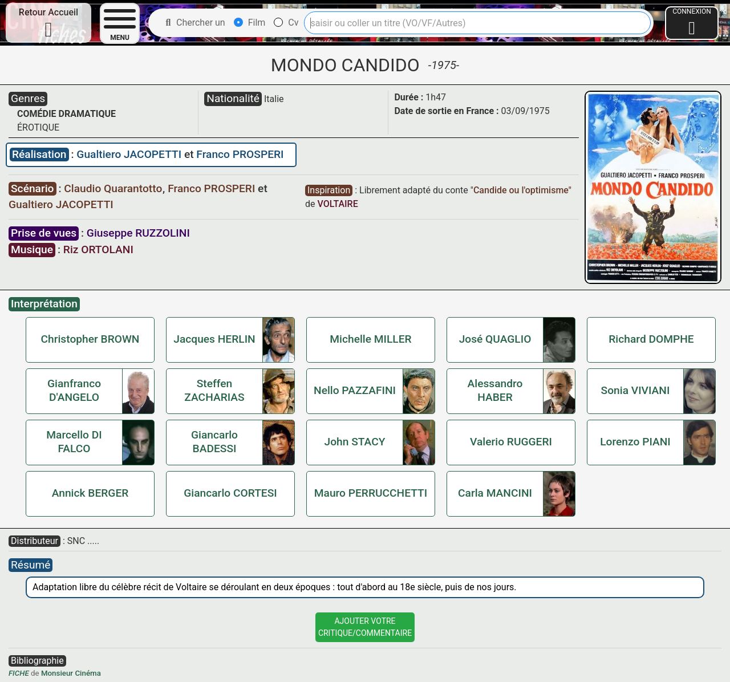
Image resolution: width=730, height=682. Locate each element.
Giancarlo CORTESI (230, 493)
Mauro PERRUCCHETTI (370, 493)
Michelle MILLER (370, 339)
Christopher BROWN (90, 339)
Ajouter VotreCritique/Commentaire (365, 627)
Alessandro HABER (495, 390)
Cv (286, 22)
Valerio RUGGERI (511, 441)
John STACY (355, 441)
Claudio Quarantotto (114, 188)
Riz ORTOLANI (98, 249)
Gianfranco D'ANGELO (74, 390)
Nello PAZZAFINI (355, 390)
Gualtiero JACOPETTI (130, 154)
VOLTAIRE (337, 203)
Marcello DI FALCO (74, 441)
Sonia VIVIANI (635, 390)
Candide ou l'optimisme (521, 190)
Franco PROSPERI (239, 154)
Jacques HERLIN (214, 339)
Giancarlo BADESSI (214, 441)
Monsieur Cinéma (71, 673)
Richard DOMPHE (651, 339)
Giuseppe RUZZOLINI (138, 232)
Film (250, 22)
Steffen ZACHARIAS (214, 390)
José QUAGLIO (495, 339)
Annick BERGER (90, 493)
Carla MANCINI (495, 493)
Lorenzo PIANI (635, 441)
